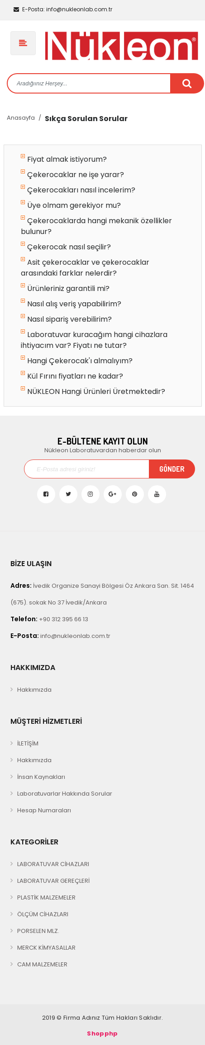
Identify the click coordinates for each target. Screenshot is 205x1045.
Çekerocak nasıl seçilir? (66, 247)
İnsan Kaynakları (41, 777)
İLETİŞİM (27, 743)
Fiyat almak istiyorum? (64, 159)
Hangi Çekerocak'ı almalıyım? (77, 361)
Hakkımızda (34, 689)
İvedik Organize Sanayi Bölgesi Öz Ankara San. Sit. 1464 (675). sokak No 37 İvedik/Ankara (102, 594)
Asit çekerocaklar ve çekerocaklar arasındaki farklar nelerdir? (85, 267)
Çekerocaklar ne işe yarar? (72, 174)
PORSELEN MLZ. (38, 931)
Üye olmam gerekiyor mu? (71, 205)
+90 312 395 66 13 (49, 618)
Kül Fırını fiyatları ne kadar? (72, 376)
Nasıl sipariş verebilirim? (66, 319)
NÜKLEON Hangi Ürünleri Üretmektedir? (93, 391)
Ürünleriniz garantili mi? (65, 288)
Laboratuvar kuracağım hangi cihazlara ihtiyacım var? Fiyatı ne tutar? (94, 340)
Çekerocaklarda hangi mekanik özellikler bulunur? (96, 226)
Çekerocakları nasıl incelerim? (78, 190)
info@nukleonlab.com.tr (63, 9)
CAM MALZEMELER (42, 964)
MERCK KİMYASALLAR (46, 947)
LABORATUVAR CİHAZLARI (53, 864)
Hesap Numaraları (44, 810)
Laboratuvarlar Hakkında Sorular (64, 793)
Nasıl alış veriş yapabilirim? (71, 304)
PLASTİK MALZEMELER (46, 897)
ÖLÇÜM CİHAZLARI (42, 914)
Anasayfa (21, 117)
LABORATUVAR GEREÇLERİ (53, 880)
